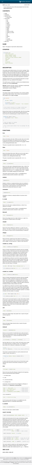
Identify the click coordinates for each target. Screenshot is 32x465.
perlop (4, 452)
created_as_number (10, 32)
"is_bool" (23, 141)
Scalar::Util (11, 452)
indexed (7, 36)
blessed (7, 27)
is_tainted (8, 38)
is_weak (7, 26)
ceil (7, 33)
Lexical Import (9, 17)
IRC (16, 462)
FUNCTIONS (7, 18)
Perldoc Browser (24, 2)
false (7, 21)
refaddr (7, 28)
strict (12, 95)
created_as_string (9, 31)
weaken (7, 23)
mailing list (12, 462)
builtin (4, 4)
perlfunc (6, 452)
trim (7, 37)
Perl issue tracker (6, 462)
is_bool (7, 22)
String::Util (5, 401)
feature (16, 95)
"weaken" (4, 196)
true (7, 19)
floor (7, 35)
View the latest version (8, 8)
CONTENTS (6, 11)
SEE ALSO (7, 41)
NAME (6, 13)
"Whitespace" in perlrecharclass (15, 385)
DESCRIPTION (7, 16)
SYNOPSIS (7, 14)
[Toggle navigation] (2, 2)
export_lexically (9, 40)
